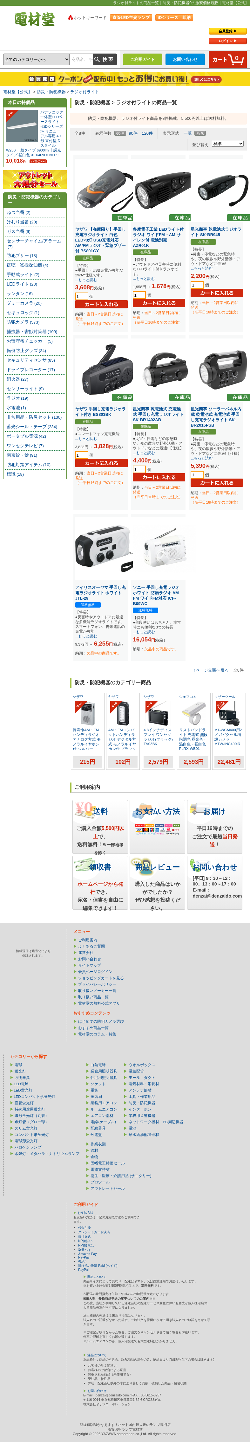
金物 (94, 1157)
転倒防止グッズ (26, 350)
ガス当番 (18, 231)
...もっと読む (86, 280)
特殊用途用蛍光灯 (30, 1109)
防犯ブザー (22, 255)
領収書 (100, 867)
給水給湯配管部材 (144, 1135)
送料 (100, 811)
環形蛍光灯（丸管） (32, 1116)
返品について (96, 1355)
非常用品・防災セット (34, 417)
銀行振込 (84, 1236)
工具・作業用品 (142, 1096)
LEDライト (22, 284)
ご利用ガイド (142, 59)
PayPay (83, 1257)
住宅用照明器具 (104, 1077)
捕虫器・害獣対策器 (32, 331)
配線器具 (98, 1128)
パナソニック (51, 112)
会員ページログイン (95, 972)
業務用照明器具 (104, 1071)
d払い (82, 1261)
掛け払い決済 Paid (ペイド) (97, 1265)
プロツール (100, 1182)
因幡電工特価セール (108, 1163)
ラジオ (17, 398)
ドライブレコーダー (31, 369)
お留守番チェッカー (30, 341)
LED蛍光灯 (23, 1090)
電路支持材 (100, 1169)
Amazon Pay (87, 1254)
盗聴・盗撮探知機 (27, 264)
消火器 (17, 379)
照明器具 (22, 1077)
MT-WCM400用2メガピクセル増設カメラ (228, 734)
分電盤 (96, 1135)
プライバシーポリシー (97, 984)
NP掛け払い (86, 1245)
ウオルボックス (142, 1065)
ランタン (20, 293)
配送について (96, 1277)
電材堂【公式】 (17, 91)
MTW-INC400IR (227, 744)
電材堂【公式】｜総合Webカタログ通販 (34, 19)
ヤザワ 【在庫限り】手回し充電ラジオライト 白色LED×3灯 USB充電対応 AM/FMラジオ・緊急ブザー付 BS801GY (100, 240)
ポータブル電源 (26, 436)
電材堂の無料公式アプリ (99, 1003)
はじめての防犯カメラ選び (101, 1021)
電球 (18, 1065)
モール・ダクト (142, 1077)
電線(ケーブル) (103, 1122)
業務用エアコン (104, 1103)
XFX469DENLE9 (44, 155)
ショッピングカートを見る (101, 978)
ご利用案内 (87, 940)
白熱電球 (98, 1065)
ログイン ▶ (228, 41)
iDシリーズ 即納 (174, 17)
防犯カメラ (23, 322)
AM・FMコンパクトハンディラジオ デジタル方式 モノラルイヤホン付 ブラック (122, 739)
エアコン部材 (102, 1116)
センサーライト (25, 388)
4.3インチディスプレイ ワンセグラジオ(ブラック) (158, 734)
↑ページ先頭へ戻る (211, 670)
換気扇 (96, 1096)
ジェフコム (188, 697)
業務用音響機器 (142, 1116)
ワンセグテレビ (25, 445)
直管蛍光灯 (24, 1103)
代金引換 (84, 1227)
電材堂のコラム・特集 (97, 1034)
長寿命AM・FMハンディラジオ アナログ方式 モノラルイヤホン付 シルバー (86, 739)
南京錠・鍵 (22, 455)
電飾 (94, 1090)
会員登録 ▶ (228, 31)
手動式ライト (23, 274)
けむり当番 (22, 221)
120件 (147, 133)
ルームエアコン (104, 1109)
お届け (214, 811)
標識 (15, 474)
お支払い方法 (157, 811)
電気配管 (136, 1071)
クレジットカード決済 (94, 1232)
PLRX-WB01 (189, 749)
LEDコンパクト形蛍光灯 (34, 1096)
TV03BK (150, 744)
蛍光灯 (20, 1071)
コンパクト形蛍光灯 (32, 1135)
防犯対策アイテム (29, 464)
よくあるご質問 (91, 946)
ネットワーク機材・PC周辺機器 (156, 1122)
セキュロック (23, 312)
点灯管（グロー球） (32, 1122)
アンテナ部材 (140, 1090)
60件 (120, 133)
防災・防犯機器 (51, 91)
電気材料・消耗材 (144, 1084)
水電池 (16, 407)
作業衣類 (98, 1144)
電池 (132, 1128)
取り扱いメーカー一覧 (97, 991)
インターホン (140, 1109)
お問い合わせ (185, 59)
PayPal (83, 1270)
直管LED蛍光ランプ (131, 17)
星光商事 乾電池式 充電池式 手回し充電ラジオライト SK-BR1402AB (158, 414)
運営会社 (85, 953)
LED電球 (21, 1084)
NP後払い (85, 1241)
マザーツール (224, 697)
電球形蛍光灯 (26, 1141)
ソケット (98, 1084)
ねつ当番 (18, 212)
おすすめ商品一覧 (93, 1028)
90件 (133, 133)
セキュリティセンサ (31, 360)
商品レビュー (157, 867)
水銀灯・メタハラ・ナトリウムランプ (47, 1154)
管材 (94, 1150)
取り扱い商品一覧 (93, 997)
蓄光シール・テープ (32, 426)
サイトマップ (89, 965)
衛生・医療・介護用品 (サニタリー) (121, 1176)
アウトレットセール (108, 1188)
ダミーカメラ (24, 303)
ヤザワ (78, 697)
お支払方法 (85, 1212)
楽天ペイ (84, 1250)
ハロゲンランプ (28, 1147)
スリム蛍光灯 (26, 1128)
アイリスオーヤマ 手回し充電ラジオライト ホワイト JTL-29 (100, 593)
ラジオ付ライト (84, 91)
